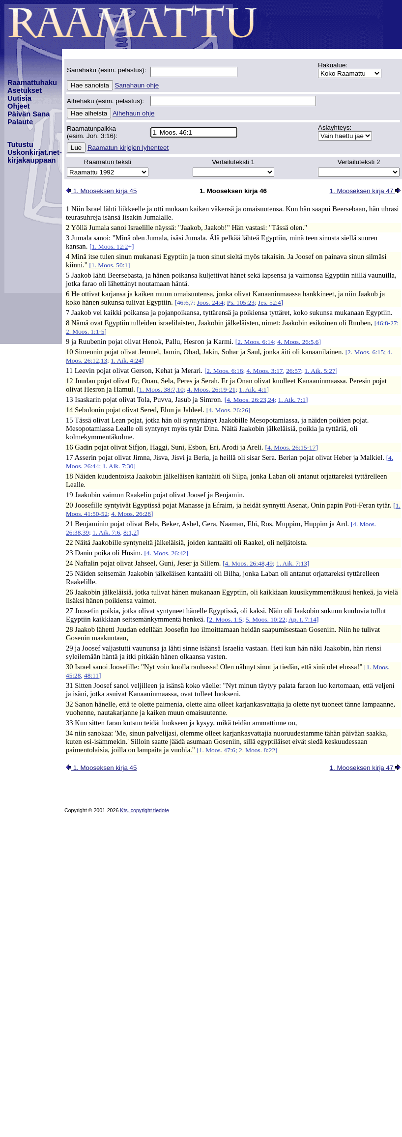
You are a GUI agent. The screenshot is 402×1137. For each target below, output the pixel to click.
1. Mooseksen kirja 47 (365, 191)
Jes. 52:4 (269, 302)
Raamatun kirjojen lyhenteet (128, 147)
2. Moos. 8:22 (257, 750)
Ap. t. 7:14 (302, 619)
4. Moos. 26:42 (166, 553)
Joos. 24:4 (210, 302)
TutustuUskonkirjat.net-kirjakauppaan (34, 152)
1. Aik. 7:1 (292, 399)
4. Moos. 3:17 (264, 370)
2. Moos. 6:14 (255, 341)
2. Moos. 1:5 (225, 619)
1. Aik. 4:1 (252, 389)
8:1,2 (130, 532)
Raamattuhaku (32, 82)
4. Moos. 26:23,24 (250, 399)
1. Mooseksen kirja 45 (101, 191)
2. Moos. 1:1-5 (85, 331)
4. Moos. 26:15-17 (291, 447)
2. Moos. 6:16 (224, 370)
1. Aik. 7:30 (117, 466)
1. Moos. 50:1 (109, 265)
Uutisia (19, 98)
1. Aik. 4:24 (126, 360)
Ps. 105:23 (241, 302)
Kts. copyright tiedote (144, 810)
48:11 (91, 675)
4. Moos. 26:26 (228, 410)
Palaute (20, 122)
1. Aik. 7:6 (106, 532)
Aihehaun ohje (133, 113)
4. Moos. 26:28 (131, 513)
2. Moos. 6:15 (365, 352)
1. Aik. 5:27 (320, 370)
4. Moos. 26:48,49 (249, 563)
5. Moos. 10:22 (266, 619)
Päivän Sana (28, 114)
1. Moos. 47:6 (217, 750)
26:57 (293, 370)
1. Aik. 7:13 (291, 563)
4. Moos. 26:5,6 (297, 341)
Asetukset (24, 90)
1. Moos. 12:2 (109, 246)
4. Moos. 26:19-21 (211, 389)
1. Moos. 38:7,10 (161, 389)
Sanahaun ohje (137, 85)
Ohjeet (18, 106)
